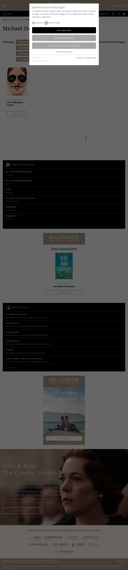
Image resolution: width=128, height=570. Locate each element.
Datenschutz (91, 57)
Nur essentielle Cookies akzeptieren (64, 45)
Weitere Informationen (64, 52)
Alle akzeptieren (64, 30)
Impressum (80, 57)
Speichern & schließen (64, 37)
